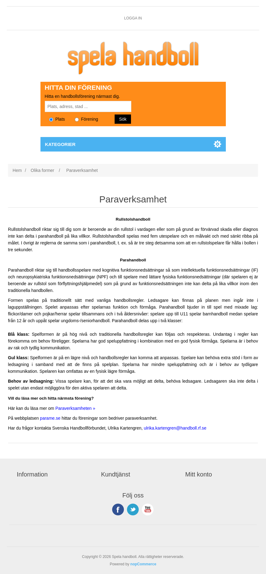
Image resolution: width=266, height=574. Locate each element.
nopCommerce (143, 564)
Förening (86, 119)
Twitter (133, 509)
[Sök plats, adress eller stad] (88, 106)
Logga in (133, 18)
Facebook (118, 509)
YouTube (148, 509)
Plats (57, 119)
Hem (17, 170)
